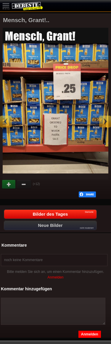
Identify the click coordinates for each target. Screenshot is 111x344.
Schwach (24, 184)
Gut (9, 184)
